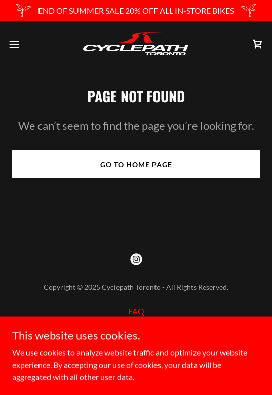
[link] (135, 44)
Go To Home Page (136, 164)
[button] (24, 44)
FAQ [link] (136, 311)
